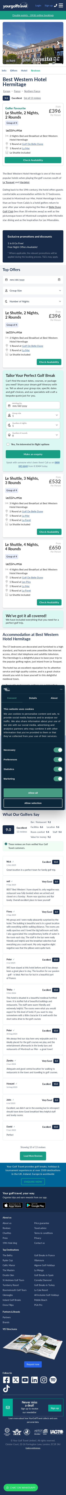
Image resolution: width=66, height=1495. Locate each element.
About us (7, 1223)
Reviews (35, 70)
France (17, 91)
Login (38, 5)
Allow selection (33, 803)
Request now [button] (33, 1364)
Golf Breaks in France (44, 1255)
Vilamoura (39, 1260)
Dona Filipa (8, 1305)
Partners (7, 1317)
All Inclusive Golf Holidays (46, 1295)
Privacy (37, 1238)
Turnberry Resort (11, 1285)
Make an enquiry (33, 454)
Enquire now (33, 1181)
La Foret (26, 519)
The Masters (8, 1270)
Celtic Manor (9, 1265)
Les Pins (26, 581)
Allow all (33, 793)
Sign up (49, 5)
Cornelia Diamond (43, 1280)
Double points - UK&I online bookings (33, 15)
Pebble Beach (40, 1300)
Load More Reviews (33, 1156)
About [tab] (54, 698)
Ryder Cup (8, 1260)
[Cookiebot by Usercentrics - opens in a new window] (48, 689)
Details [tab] (33, 698)
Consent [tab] (12, 698)
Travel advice (40, 1228)
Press (5, 1238)
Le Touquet (8, 182)
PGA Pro (38, 1305)
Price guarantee (41, 1223)
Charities (7, 1233)
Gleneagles (8, 1295)
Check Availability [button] (33, 160)
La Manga (39, 1270)
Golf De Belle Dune (32, 143)
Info (4, 70)
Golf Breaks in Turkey (44, 1285)
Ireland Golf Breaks (12, 1300)
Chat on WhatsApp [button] (20, 1487)
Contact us (39, 1243)
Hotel (24, 70)
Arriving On (17, 403)
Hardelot (24, 182)
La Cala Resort (41, 1290)
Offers (13, 70)
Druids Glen (8, 1275)
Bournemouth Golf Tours (14, 1290)
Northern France (32, 91)
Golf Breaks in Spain (44, 1275)
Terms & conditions (43, 1233)
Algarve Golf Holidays (44, 1265)
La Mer (26, 148)
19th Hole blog (10, 1243)
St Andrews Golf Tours (13, 1280)
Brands (6, 1322)
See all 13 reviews (32, 98)
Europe (6, 91)
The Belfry (7, 1255)
